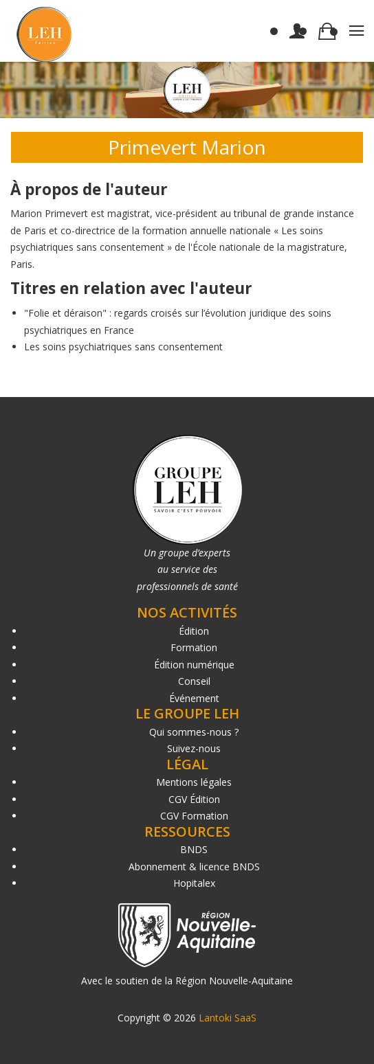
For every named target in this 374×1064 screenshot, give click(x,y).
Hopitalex (194, 883)
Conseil (194, 681)
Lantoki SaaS (227, 1017)
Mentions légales (194, 782)
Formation (193, 647)
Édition (194, 630)
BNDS (194, 849)
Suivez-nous (194, 748)
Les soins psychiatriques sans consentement (123, 346)
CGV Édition (194, 799)
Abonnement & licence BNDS (194, 866)
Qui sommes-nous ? (194, 731)
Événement (194, 698)
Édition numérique (194, 664)
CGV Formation (194, 815)
